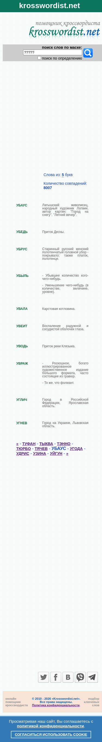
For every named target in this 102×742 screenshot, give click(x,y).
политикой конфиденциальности (50, 726)
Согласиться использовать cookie (51, 735)
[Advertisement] (51, 119)
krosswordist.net (49, 5)
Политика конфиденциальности (56, 705)
